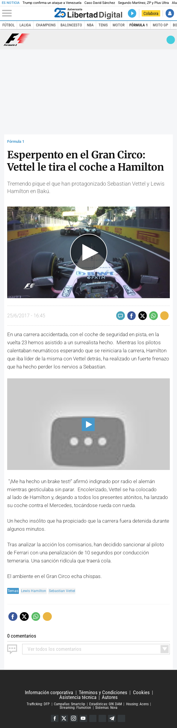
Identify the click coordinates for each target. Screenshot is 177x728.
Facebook (54, 718)
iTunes (121, 718)
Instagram (73, 718)
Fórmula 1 (138, 25)
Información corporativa (49, 692)
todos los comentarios (54, 649)
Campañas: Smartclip (69, 704)
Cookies (141, 692)
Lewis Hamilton (33, 591)
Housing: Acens (137, 704)
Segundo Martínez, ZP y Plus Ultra (143, 3)
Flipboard (102, 718)
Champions (46, 25)
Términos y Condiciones (103, 692)
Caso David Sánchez (99, 3)
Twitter (64, 718)
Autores (110, 697)
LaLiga (25, 25)
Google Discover (93, 718)
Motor (119, 25)
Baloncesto (71, 25)
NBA (90, 25)
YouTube (83, 718)
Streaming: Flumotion (75, 707)
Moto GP (160, 25)
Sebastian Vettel (62, 591)
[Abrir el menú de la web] (27, 13)
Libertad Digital (88, 680)
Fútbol (8, 25)
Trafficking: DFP (38, 704)
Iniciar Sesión (170, 13)
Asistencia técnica (77, 697)
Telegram (112, 718)
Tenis (103, 25)
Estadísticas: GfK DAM (105, 704)
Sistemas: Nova (106, 707)
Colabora (150, 13)
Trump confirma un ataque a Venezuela (51, 3)
